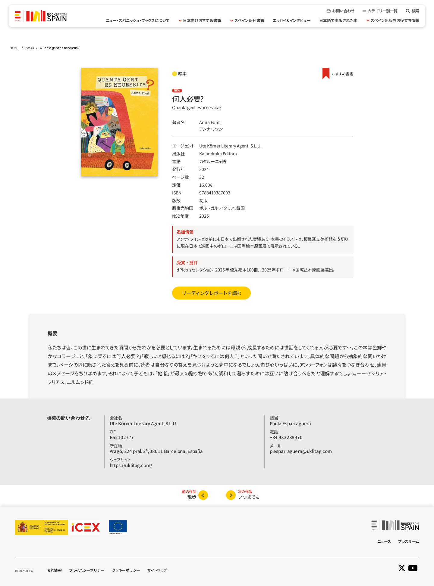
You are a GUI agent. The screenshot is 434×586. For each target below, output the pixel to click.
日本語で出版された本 (338, 20)
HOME (14, 48)
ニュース (384, 541)
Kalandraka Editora (218, 153)
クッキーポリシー (126, 570)
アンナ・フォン (211, 129)
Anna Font (209, 122)
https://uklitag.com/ (131, 465)
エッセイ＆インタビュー (292, 20)
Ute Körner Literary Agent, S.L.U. (230, 146)
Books (29, 48)
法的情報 (54, 570)
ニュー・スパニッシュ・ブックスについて (138, 20)
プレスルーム (408, 541)
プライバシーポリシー (86, 570)
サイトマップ (157, 570)
